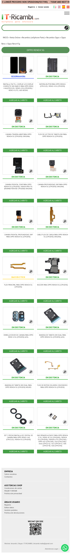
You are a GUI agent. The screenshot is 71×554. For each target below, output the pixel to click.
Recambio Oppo (53, 37)
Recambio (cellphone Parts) (33, 37)
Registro (31, 7)
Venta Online (15, 37)
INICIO (5, 37)
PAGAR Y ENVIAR (10, 491)
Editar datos (9, 507)
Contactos (8, 477)
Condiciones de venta (13, 488)
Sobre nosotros (10, 474)
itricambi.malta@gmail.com (43, 543)
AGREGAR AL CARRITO (18, 100)
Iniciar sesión (43, 7)
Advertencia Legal (51, 549)
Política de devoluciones (14, 513)
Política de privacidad (13, 493)
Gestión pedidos (10, 510)
